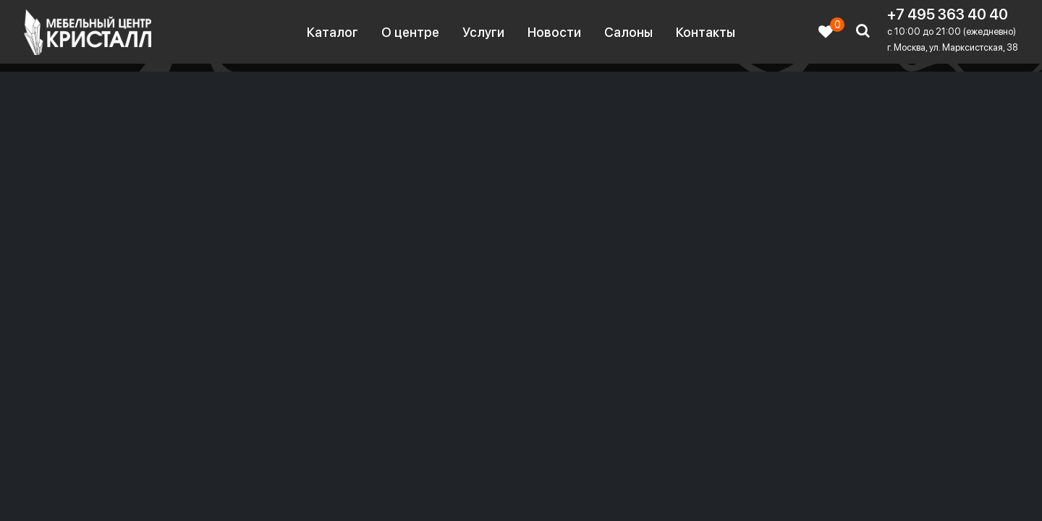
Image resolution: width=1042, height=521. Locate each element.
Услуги (483, 32)
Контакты (705, 32)
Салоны (628, 32)
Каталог (332, 32)
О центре (410, 32)
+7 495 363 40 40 (947, 14)
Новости (554, 32)
